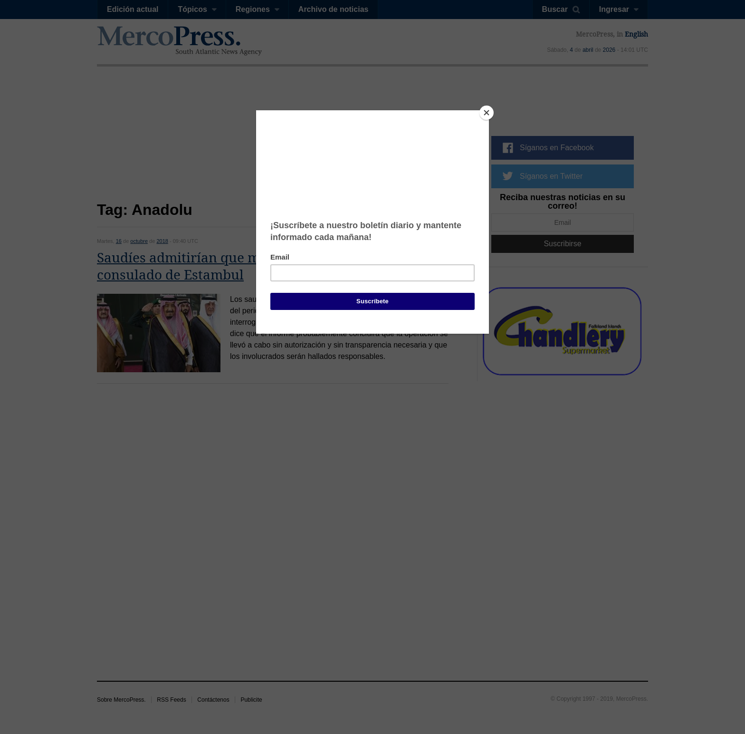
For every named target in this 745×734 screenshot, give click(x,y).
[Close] (486, 113)
